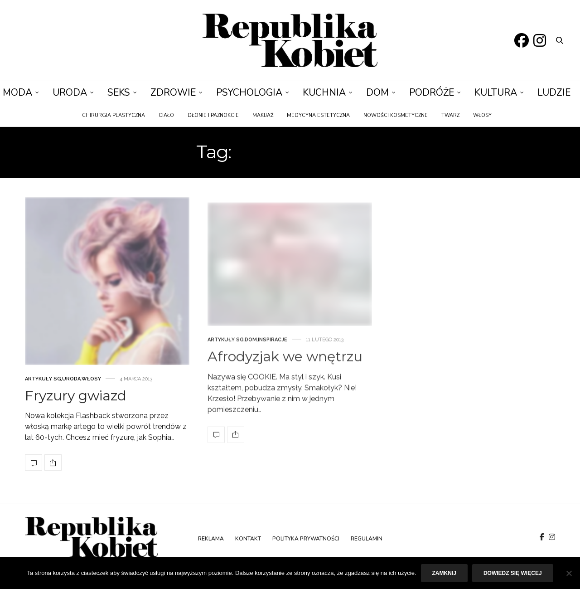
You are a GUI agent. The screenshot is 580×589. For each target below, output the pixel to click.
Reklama (211, 538)
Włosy (482, 115)
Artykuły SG (43, 395)
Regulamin (366, 538)
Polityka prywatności (305, 538)
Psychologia (249, 92)
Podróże (431, 92)
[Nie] (568, 573)
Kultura (495, 92)
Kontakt (248, 538)
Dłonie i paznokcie (213, 115)
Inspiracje (272, 377)
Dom (377, 92)
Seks (118, 92)
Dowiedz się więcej (512, 573)
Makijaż (262, 115)
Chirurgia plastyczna (113, 115)
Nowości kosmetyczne (395, 115)
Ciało (166, 115)
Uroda (70, 92)
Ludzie (553, 92)
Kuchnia (324, 92)
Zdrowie (173, 92)
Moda (17, 92)
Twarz (450, 115)
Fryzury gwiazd (75, 412)
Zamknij (444, 573)
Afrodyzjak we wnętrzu (285, 394)
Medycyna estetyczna (318, 115)
